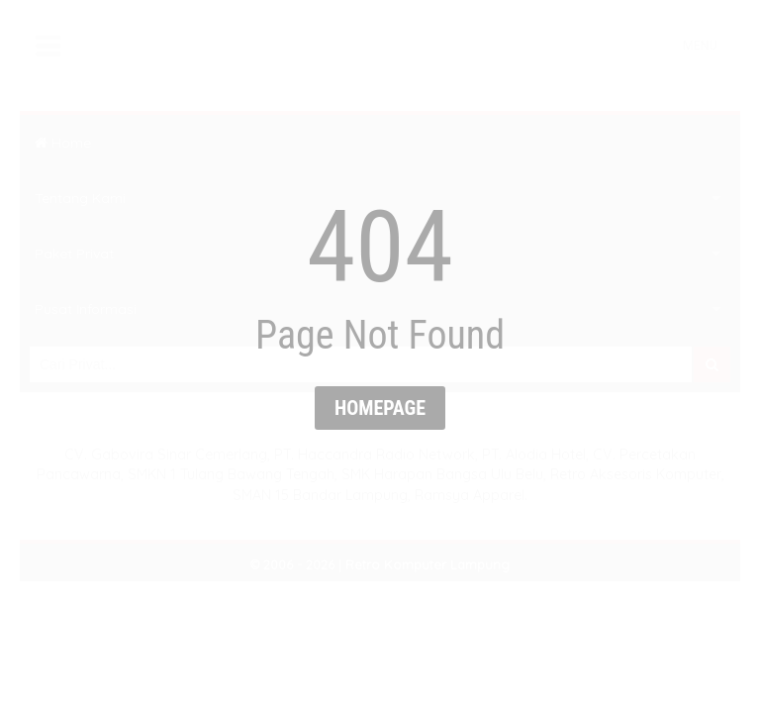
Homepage (380, 408)
